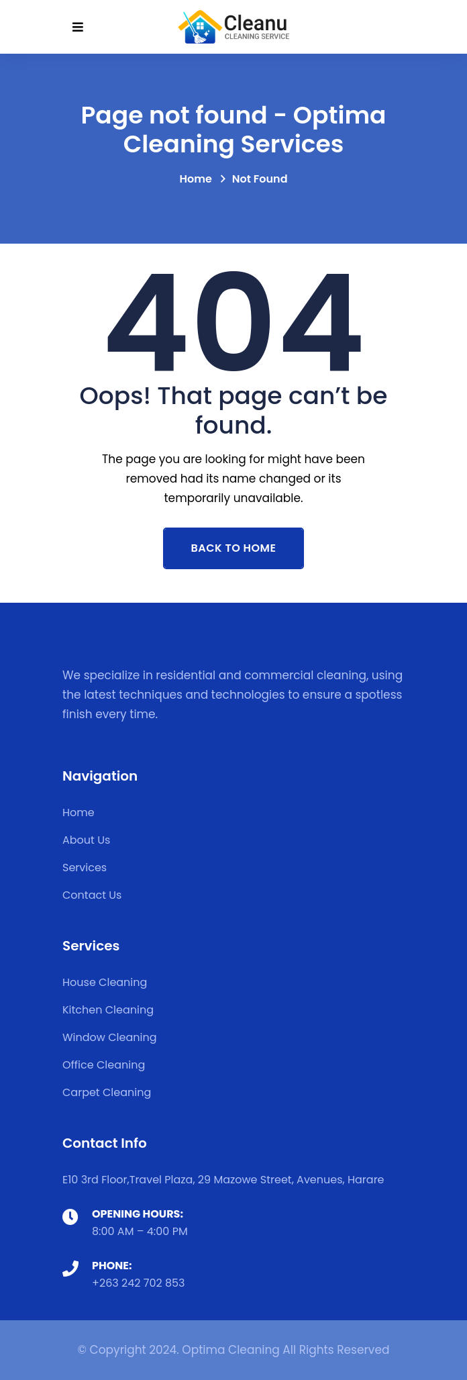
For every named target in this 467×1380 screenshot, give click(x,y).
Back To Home (233, 548)
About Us (86, 840)
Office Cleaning (103, 1065)
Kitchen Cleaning (108, 1010)
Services (84, 867)
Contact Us (91, 895)
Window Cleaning (109, 1037)
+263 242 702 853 (138, 1283)
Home (195, 179)
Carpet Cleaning (106, 1092)
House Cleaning (104, 982)
